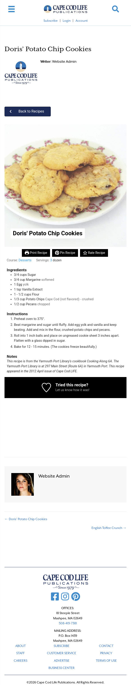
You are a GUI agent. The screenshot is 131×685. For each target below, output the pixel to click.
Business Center (61, 668)
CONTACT (106, 646)
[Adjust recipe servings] (51, 260)
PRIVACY (106, 653)
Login (67, 20)
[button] (115, 9)
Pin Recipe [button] (65, 253)
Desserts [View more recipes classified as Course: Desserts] (25, 260)
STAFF (20, 653)
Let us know (64, 390)
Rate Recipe (94, 253)
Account (82, 20)
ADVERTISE (61, 660)
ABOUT (20, 646)
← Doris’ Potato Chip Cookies (26, 519)
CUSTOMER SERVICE (61, 653)
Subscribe (51, 20)
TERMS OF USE (106, 660)
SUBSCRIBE (61, 646)
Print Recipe (36, 253)
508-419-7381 (68, 623)
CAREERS (20, 660)
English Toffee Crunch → (109, 528)
